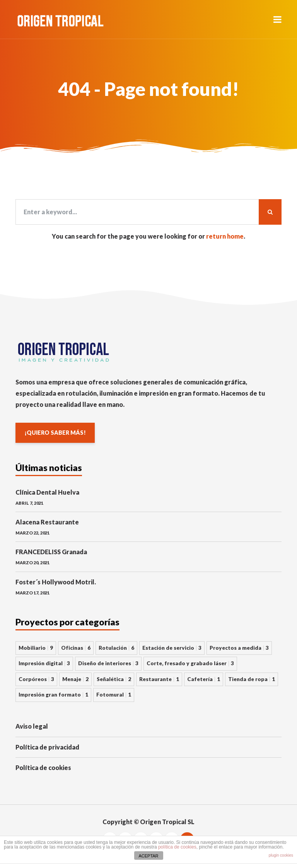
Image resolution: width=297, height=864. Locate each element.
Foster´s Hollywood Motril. (55, 582)
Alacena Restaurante (47, 522)
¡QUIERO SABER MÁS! (55, 432)
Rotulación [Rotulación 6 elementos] (116, 648)
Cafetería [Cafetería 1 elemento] (203, 679)
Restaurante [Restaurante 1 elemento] (159, 679)
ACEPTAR (148, 856)
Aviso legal (31, 726)
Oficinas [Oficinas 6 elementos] (75, 648)
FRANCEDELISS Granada (51, 551)
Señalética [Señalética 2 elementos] (114, 679)
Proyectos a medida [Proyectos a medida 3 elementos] (239, 648)
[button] (277, 19)
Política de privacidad (47, 747)
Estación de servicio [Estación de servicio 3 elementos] (171, 648)
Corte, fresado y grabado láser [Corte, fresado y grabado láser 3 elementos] (190, 663)
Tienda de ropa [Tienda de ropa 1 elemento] (251, 679)
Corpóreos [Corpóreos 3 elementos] (36, 679)
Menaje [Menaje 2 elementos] (75, 679)
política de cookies (177, 847)
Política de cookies (43, 767)
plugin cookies (281, 855)
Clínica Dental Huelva (47, 492)
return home (225, 236)
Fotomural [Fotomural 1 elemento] (113, 695)
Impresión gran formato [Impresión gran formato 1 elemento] (53, 695)
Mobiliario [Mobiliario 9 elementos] (36, 648)
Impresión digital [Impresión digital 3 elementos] (44, 663)
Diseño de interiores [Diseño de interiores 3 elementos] (108, 663)
